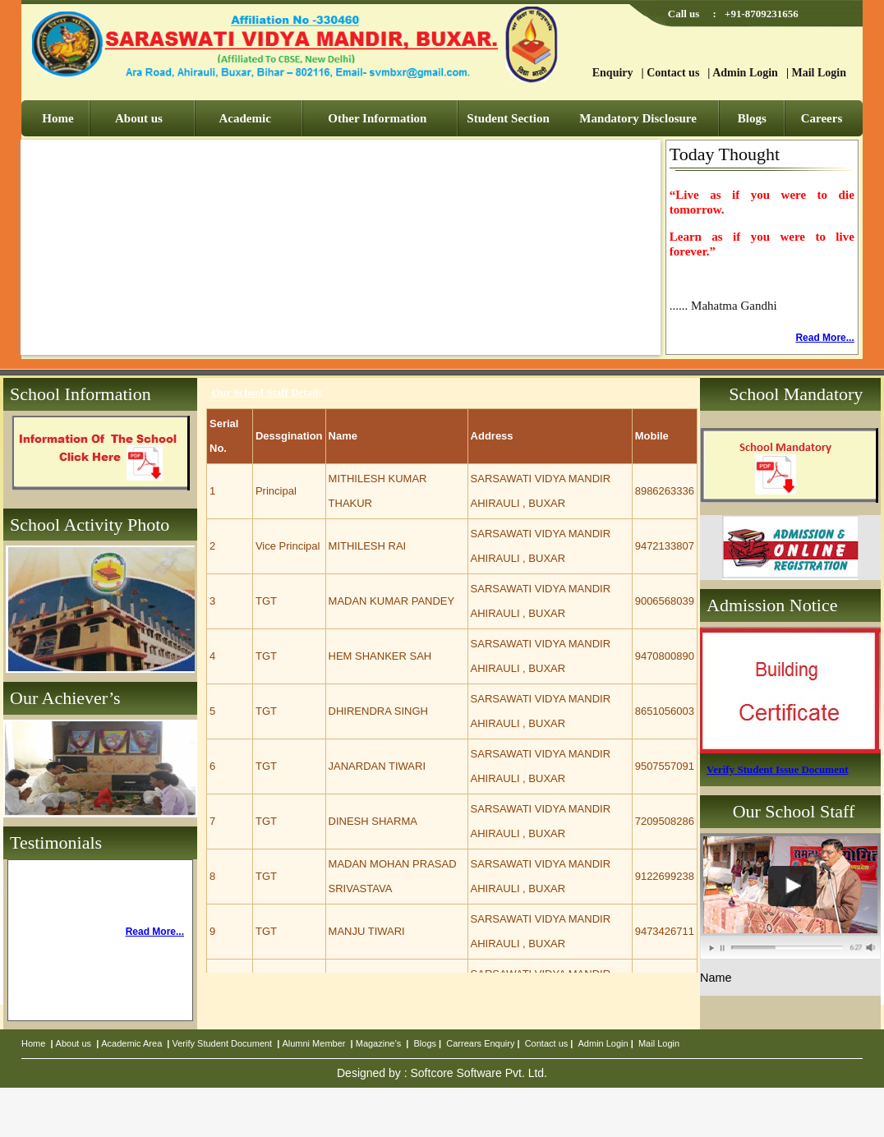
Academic (245, 118)
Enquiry (612, 73)
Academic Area (131, 1043)
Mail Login (818, 73)
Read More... (824, 337)
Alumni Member (313, 1043)
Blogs (752, 118)
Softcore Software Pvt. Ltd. (478, 1072)
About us (139, 118)
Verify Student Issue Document (778, 769)
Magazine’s (378, 1043)
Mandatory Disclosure (638, 118)
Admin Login (745, 73)
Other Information (377, 118)
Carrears (463, 1043)
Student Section (508, 118)
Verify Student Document (223, 1043)
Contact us (673, 73)
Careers (822, 118)
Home (57, 118)
